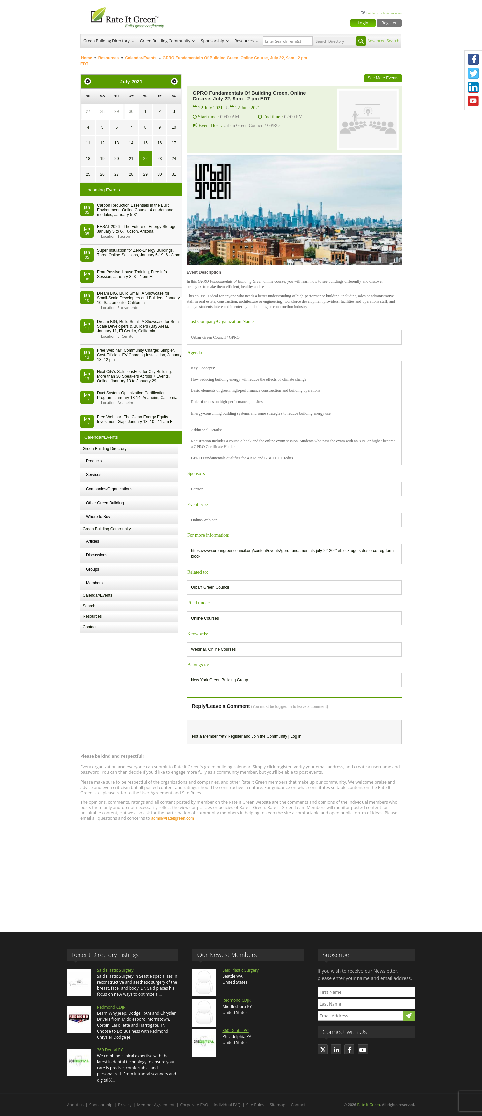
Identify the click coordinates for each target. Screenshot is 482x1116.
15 (145, 143)
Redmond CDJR (111, 1007)
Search (89, 606)
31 (174, 174)
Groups (92, 569)
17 (174, 143)
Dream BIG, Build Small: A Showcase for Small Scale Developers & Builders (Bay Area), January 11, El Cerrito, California (138, 326)
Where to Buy (98, 516)
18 (88, 158)
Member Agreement (156, 1105)
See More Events (383, 78)
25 (88, 174)
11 (88, 143)
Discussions (96, 555)
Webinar (198, 649)
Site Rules (255, 1105)
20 (116, 158)
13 (116, 143)
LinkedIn (473, 87)
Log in (295, 736)
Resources (244, 41)
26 (102, 174)
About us (75, 1105)
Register (389, 23)
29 (116, 111)
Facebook (473, 59)
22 (145, 158)
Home (86, 58)
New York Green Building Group (219, 680)
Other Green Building (105, 503)
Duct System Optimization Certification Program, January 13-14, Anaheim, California (137, 395)
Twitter (473, 73)
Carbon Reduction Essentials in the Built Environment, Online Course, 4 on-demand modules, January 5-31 (135, 210)
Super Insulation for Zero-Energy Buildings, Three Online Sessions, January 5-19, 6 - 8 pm (138, 252)
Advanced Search (383, 41)
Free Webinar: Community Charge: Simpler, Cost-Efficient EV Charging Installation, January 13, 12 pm (139, 355)
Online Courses (205, 618)
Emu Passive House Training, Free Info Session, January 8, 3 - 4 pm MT (132, 274)
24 (174, 158)
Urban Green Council (210, 587)
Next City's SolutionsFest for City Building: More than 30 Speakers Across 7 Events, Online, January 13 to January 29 (134, 376)
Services (93, 474)
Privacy (125, 1105)
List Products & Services (384, 13)
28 (102, 111)
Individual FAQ (227, 1105)
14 (131, 143)
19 (102, 158)
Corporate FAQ (194, 1105)
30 (131, 111)
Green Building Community (165, 41)
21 (131, 158)
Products (94, 461)
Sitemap (277, 1105)
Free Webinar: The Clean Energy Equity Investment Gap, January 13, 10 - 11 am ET (136, 419)
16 (159, 143)
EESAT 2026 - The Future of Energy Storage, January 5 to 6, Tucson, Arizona (137, 229)
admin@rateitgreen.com (172, 818)
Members (94, 583)
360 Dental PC (110, 1050)
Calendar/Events (140, 58)
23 (159, 158)
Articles (92, 541)
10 (174, 127)
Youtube (473, 101)
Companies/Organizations (109, 489)
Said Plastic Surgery (115, 970)
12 (102, 143)
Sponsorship (212, 41)
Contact (89, 627)
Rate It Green (368, 1104)
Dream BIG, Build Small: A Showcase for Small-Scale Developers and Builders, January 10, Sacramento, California (138, 298)
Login (363, 23)
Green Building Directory (106, 41)
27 (88, 111)
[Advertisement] (241, 873)
